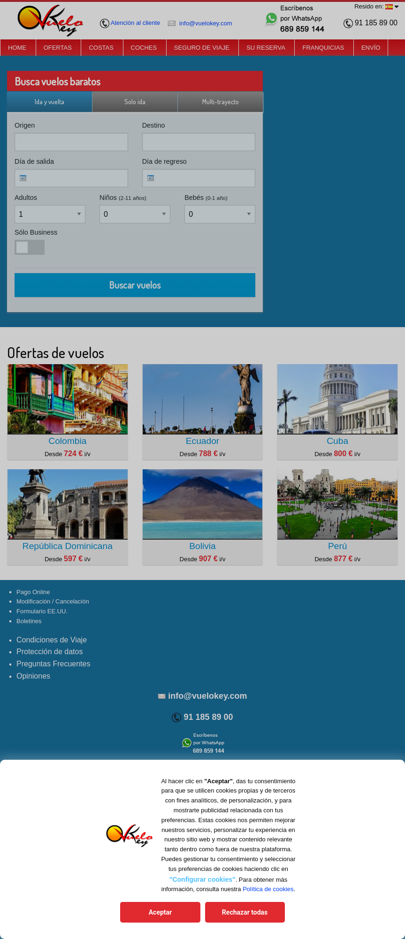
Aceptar (161, 912)
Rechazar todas (243, 912)
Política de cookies (268, 889)
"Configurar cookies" (202, 879)
